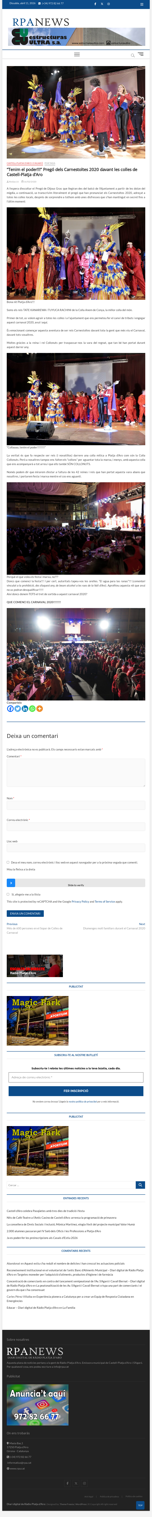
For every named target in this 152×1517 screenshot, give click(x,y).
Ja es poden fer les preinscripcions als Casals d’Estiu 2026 (42, 1238)
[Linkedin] (25, 708)
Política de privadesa (109, 1497)
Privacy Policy (80, 901)
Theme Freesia (67, 1504)
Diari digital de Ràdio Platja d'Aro (26, 1504)
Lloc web (12, 841)
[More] (39, 708)
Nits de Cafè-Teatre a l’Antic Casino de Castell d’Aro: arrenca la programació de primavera (61, 1218)
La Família (69, 1308)
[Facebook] (10, 708)
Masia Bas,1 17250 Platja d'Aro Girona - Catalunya (18, 1447)
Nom (10, 798)
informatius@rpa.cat (19, 1463)
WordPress (80, 1504)
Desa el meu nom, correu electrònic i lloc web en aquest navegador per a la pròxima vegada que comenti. (74, 862)
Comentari (14, 756)
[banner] (76, 29)
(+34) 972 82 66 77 (51, 3)
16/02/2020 (29, 181)
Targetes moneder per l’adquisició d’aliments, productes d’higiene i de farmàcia (65, 1275)
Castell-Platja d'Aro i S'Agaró (25, 163)
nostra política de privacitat (83, 1102)
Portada (50, 163)
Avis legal (88, 1497)
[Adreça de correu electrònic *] (76, 1078)
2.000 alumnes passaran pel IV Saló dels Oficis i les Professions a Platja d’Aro (54, 1231)
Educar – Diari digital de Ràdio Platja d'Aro (33, 1308)
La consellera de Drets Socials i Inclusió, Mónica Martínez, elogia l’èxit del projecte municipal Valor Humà (71, 1225)
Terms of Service (105, 901)
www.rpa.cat (16, 1468)
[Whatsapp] (32, 708)
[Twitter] (17, 708)
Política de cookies (134, 1496)
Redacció (13, 181)
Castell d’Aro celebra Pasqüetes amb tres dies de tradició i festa (46, 1211)
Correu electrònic (18, 820)
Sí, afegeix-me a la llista (23, 894)
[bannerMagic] (38, 998)
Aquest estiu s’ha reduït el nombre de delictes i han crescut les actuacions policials (74, 1264)
